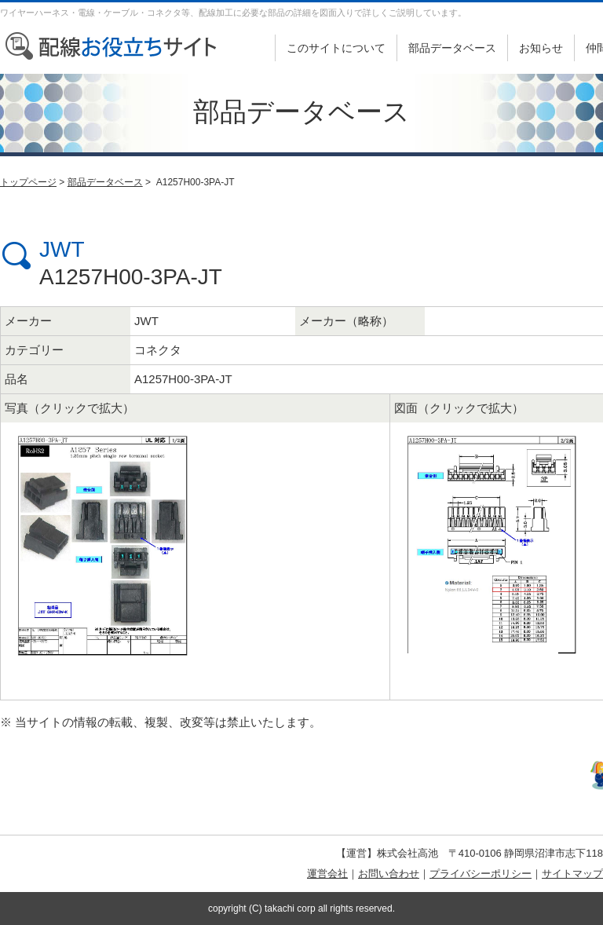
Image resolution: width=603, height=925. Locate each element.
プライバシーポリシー (480, 873)
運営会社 (327, 873)
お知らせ (541, 48)
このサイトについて (336, 48)
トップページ (28, 182)
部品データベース (452, 48)
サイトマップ (572, 873)
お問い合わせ (388, 873)
